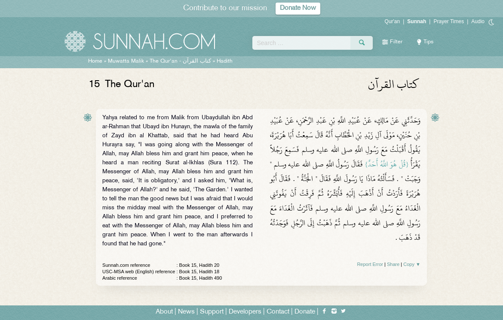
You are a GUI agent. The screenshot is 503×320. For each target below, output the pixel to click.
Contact (278, 312)
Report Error (370, 264)
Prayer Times (448, 21)
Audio (478, 21)
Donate (304, 312)
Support (212, 312)
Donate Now (298, 8)
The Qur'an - (181, 61)
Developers (245, 312)
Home (95, 61)
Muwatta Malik (126, 61)
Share (393, 264)
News (186, 312)
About (164, 312)
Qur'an (392, 21)
